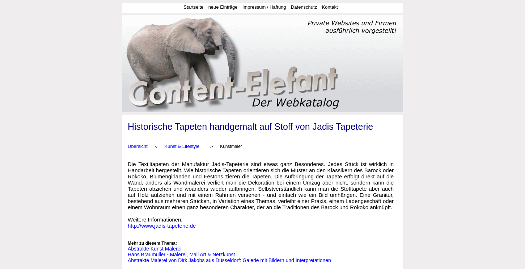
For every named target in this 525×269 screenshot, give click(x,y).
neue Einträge (223, 7)
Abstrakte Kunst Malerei (155, 249)
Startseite (193, 7)
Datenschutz (304, 7)
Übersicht (138, 146)
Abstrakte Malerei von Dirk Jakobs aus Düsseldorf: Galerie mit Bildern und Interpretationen (229, 260)
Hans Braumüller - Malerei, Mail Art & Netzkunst (181, 254)
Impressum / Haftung (264, 7)
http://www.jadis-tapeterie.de (162, 226)
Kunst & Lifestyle (182, 146)
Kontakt (330, 7)
